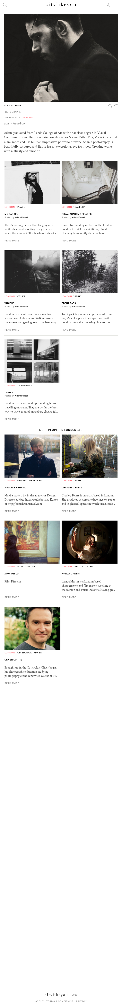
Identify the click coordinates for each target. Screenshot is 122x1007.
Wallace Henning (15, 487)
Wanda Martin (71, 573)
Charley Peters (72, 487)
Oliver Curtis (13, 660)
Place (21, 207)
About (39, 1001)
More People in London (61, 430)
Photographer (13, 112)
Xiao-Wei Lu (11, 573)
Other (21, 296)
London (28, 117)
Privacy (81, 1001)
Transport (24, 385)
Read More (11, 241)
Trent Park (69, 303)
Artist (78, 480)
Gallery (80, 207)
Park (77, 296)
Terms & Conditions (59, 1001)
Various (9, 303)
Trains (8, 392)
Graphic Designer (29, 480)
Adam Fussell (13, 105)
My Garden (11, 214)
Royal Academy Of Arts (77, 214)
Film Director (27, 566)
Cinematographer (29, 652)
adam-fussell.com (15, 123)
